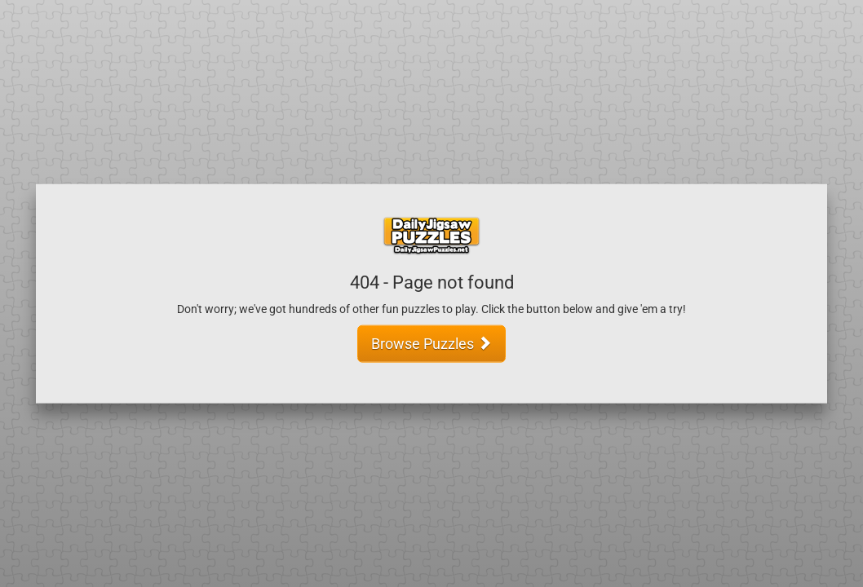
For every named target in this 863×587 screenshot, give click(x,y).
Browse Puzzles (431, 342)
